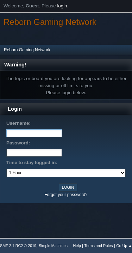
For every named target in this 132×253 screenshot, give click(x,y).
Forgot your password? (66, 194)
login (62, 5)
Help (77, 246)
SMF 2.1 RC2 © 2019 (18, 246)
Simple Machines (53, 246)
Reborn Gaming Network (50, 22)
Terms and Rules (98, 246)
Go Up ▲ (124, 246)
